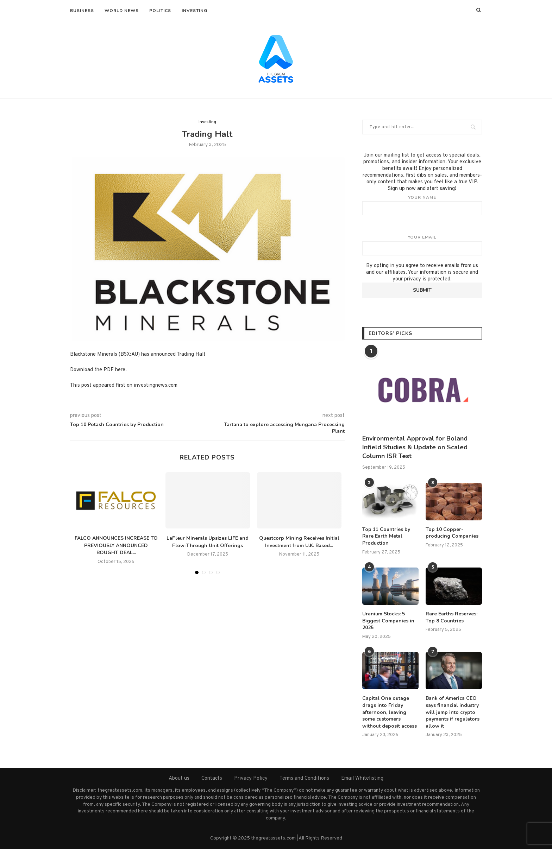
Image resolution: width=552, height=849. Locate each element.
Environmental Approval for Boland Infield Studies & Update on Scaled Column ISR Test (415, 447)
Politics (160, 10)
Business (82, 10)
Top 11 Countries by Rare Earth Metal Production (386, 536)
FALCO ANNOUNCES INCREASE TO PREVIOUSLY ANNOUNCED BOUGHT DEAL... (116, 545)
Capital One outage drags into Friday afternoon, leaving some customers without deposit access (389, 712)
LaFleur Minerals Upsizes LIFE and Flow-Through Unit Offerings (208, 542)
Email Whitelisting (362, 778)
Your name (422, 205)
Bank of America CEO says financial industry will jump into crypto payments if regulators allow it (452, 712)
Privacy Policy (251, 778)
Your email (422, 244)
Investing (194, 10)
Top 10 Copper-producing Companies (452, 533)
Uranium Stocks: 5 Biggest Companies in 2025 (388, 620)
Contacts (211, 778)
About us (179, 778)
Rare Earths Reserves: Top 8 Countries (451, 617)
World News (122, 10)
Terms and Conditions (304, 778)
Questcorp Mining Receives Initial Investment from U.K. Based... (299, 542)
